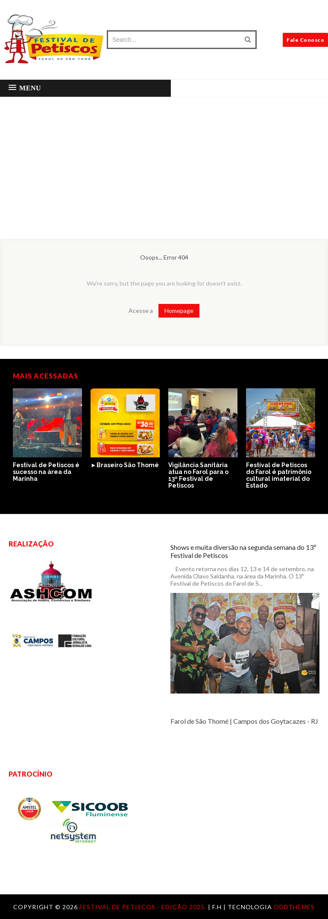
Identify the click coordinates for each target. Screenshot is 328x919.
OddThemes (294, 906)
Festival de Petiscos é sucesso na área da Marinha (46, 472)
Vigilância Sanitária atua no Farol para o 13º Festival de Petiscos (198, 475)
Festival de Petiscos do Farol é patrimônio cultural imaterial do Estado (278, 475)
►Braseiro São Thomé (125, 465)
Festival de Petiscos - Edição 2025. (143, 906)
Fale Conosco (305, 40)
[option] (47, 435)
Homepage (178, 310)
